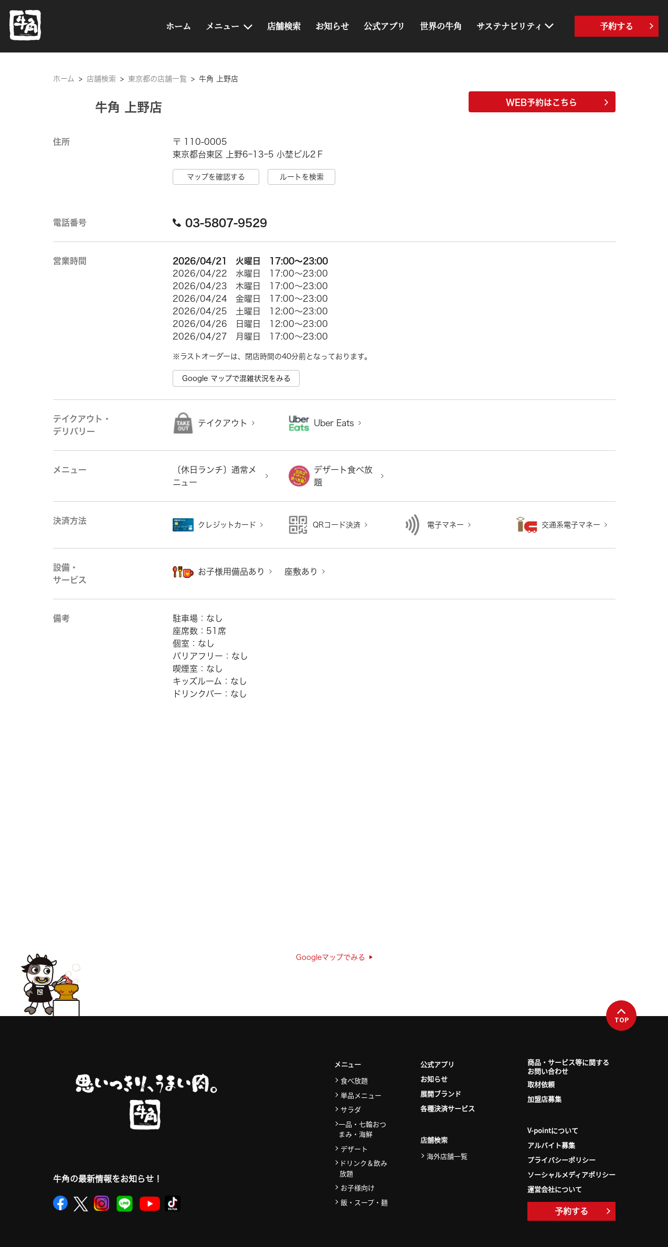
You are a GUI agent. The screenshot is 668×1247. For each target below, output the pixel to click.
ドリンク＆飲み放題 (363, 1168)
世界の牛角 (441, 26)
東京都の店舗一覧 (157, 78)
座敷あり (301, 571)
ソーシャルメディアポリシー (571, 1174)
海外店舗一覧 (447, 1156)
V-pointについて (552, 1130)
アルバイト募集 (551, 1145)
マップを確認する (216, 177)
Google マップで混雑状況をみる (236, 378)
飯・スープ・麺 (364, 1202)
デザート (354, 1149)
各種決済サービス (447, 1108)
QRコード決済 (336, 525)
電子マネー (445, 525)
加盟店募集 (544, 1099)
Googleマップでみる (334, 957)
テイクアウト (223, 423)
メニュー (222, 26)
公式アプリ (384, 26)
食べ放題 (354, 1080)
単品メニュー (361, 1095)
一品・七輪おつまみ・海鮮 (362, 1129)
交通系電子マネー (571, 525)
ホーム (178, 26)
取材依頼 (541, 1084)
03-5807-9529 (220, 222)
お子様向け (358, 1187)
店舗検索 (284, 26)
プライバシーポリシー (561, 1160)
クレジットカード (227, 525)
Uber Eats (334, 423)
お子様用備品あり (231, 571)
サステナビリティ (509, 26)
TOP (621, 1016)
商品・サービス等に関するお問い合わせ (568, 1067)
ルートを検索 (302, 177)
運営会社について (554, 1189)
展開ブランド (440, 1093)
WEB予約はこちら (557, 102)
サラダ (351, 1109)
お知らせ (332, 26)
